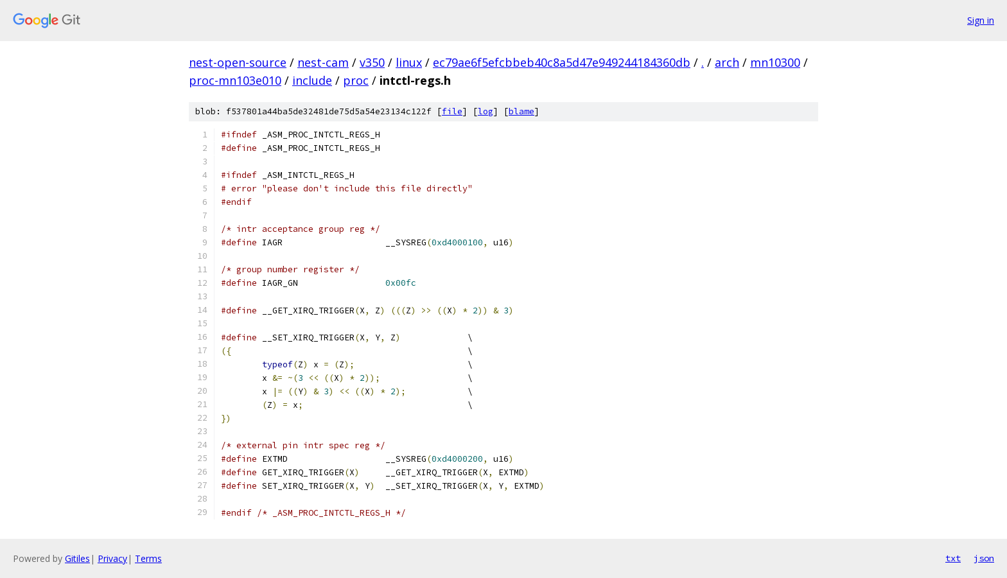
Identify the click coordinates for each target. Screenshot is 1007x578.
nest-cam (323, 62)
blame (521, 111)
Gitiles (77, 558)
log (485, 111)
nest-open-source (237, 62)
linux (409, 62)
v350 (372, 62)
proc (356, 80)
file (452, 111)
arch (727, 62)
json (984, 558)
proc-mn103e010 (235, 80)
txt (953, 558)
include (312, 80)
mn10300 (775, 62)
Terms (148, 558)
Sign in (980, 20)
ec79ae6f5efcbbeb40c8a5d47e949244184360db (561, 62)
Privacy (112, 558)
